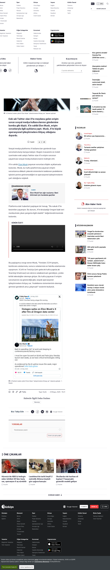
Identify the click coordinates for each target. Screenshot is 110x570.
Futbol (34, 516)
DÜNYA (72, 8)
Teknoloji (12, 47)
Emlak (19, 529)
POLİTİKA (52, 8)
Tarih (79, 524)
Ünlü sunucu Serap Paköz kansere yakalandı (97, 275)
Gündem (4, 513)
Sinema (80, 516)
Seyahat (65, 524)
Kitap (79, 521)
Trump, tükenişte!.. (91, 161)
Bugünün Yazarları (7, 542)
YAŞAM (89, 8)
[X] (32, 411)
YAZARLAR (18, 8)
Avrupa (49, 519)
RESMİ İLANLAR (101, 8)
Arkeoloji (80, 519)
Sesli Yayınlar (97, 519)
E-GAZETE (84, 506)
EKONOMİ (62, 8)
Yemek (65, 521)
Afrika (49, 524)
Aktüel (65, 526)
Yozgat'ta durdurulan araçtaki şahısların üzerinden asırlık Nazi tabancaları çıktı (95, 235)
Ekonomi (20, 513)
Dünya (49, 513)
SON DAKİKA (6, 8)
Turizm (19, 534)
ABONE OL (91, 4)
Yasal (33, 555)
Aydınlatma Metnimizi (41, 561)
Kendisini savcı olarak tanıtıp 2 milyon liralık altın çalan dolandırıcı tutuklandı (95, 288)
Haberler (19, 550)
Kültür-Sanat (82, 513)
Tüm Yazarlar (6, 545)
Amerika (50, 521)
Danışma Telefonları (38, 552)
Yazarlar (4, 539)
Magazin (19, 542)
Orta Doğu (50, 516)
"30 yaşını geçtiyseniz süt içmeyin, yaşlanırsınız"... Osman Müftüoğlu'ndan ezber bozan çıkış (96, 262)
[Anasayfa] (8, 506)
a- (39, 142)
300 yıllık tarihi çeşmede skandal (96, 248)
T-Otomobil (20, 531)
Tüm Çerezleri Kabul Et (9, 567)
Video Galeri (20, 555)
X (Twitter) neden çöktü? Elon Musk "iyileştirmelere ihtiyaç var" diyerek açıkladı (47, 42)
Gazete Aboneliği (26, 4)
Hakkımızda (36, 542)
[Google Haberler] (56, 412)
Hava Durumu (67, 519)
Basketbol (35, 529)
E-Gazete (12, 4)
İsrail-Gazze (51, 526)
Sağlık (65, 516)
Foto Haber (20, 552)
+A (44, 142)
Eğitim (4, 519)
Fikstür (34, 521)
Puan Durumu (36, 519)
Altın (18, 519)
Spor (33, 513)
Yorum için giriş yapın (54, 435)
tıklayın (92, 211)
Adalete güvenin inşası (92, 185)
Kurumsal (35, 539)
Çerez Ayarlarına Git (26, 567)
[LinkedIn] (42, 411)
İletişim (34, 545)
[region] (55, 563)
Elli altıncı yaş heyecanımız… (94, 136)
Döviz (18, 521)
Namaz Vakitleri (98, 516)
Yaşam (65, 513)
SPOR (80, 8)
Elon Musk (23, 164)
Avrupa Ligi (35, 526)
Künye (34, 547)
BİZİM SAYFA (30, 8)
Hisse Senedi (21, 524)
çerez (36, 559)
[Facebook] (37, 411)
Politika (4, 516)
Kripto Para (20, 526)
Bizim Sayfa (97, 513)
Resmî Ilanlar (21, 547)
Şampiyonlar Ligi (37, 524)
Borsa (18, 516)
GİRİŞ (101, 4)
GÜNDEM (41, 8)
